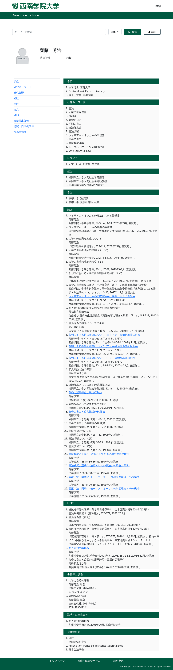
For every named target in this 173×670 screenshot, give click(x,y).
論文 (16, 109)
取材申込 (118, 660)
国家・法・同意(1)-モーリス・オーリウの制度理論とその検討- (104, 488)
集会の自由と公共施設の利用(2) (87, 411)
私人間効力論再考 (79, 548)
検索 (132, 32)
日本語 (157, 6)
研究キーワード (22, 87)
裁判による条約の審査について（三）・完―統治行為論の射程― (106, 334)
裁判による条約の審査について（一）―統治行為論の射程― (103, 358)
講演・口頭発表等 (24, 126)
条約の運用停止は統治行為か (85, 392)
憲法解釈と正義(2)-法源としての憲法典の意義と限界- (99, 465)
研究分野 (19, 92)
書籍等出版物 (21, 120)
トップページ (57, 660)
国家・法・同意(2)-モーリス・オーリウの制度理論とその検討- (104, 477)
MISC (17, 115)
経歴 (16, 98)
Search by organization (26, 15)
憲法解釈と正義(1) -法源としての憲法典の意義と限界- (99, 454)
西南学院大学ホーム (89, 660)
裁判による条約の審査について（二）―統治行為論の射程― (103, 346)
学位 (16, 81)
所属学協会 (20, 132)
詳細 (152, 32)
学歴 (16, 104)
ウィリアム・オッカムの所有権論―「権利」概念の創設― (102, 296)
